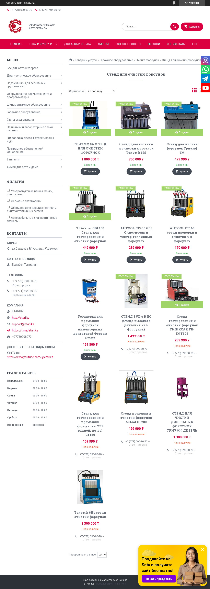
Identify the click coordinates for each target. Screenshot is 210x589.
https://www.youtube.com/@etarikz (30, 357)
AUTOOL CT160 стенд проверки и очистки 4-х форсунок (182, 234)
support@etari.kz (23, 324)
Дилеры (103, 43)
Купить (92, 171)
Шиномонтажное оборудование (28, 104)
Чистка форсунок (147, 60)
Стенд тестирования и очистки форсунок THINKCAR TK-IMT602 (182, 325)
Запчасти (13, 159)
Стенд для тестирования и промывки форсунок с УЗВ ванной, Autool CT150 (90, 424)
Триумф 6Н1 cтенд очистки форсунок (90, 514)
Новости (154, 43)
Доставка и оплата (77, 43)
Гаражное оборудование (116, 60)
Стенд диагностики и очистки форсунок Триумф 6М (136, 148)
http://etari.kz (21, 317)
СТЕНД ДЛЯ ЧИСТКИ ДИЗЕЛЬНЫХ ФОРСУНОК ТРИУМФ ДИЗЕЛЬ (182, 421)
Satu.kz (123, 580)
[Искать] (174, 26)
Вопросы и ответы (128, 43)
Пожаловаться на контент (111, 583)
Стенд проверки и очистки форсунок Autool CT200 (136, 417)
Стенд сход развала (20, 119)
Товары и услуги (86, 60)
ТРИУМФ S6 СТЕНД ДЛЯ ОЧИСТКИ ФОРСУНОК (90, 148)
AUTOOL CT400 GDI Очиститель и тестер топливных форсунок (136, 234)
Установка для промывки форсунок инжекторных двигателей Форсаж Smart (90, 327)
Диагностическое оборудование (29, 75)
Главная (16, 43)
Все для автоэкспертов (22, 68)
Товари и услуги (40, 43)
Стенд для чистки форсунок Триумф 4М (182, 148)
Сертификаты (176, 43)
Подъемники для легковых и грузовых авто (26, 84)
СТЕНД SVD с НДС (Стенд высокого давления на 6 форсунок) (136, 322)
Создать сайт (14, 2)
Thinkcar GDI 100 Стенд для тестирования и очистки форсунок (90, 234)
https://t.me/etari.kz (25, 330)
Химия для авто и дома (22, 167)
